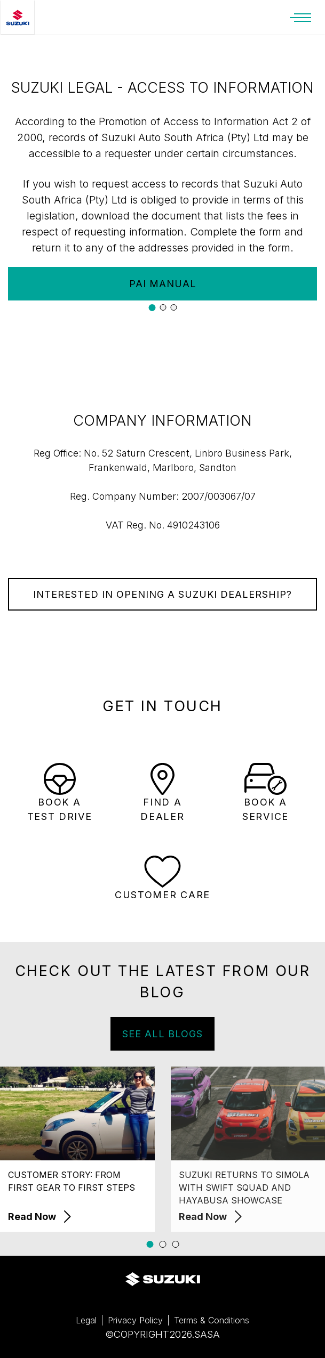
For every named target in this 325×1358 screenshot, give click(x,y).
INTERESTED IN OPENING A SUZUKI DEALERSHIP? (162, 594)
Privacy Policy (135, 1320)
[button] (151, 307)
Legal (86, 1320)
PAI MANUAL (162, 283)
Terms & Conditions (211, 1320)
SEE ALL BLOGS (171, 1033)
